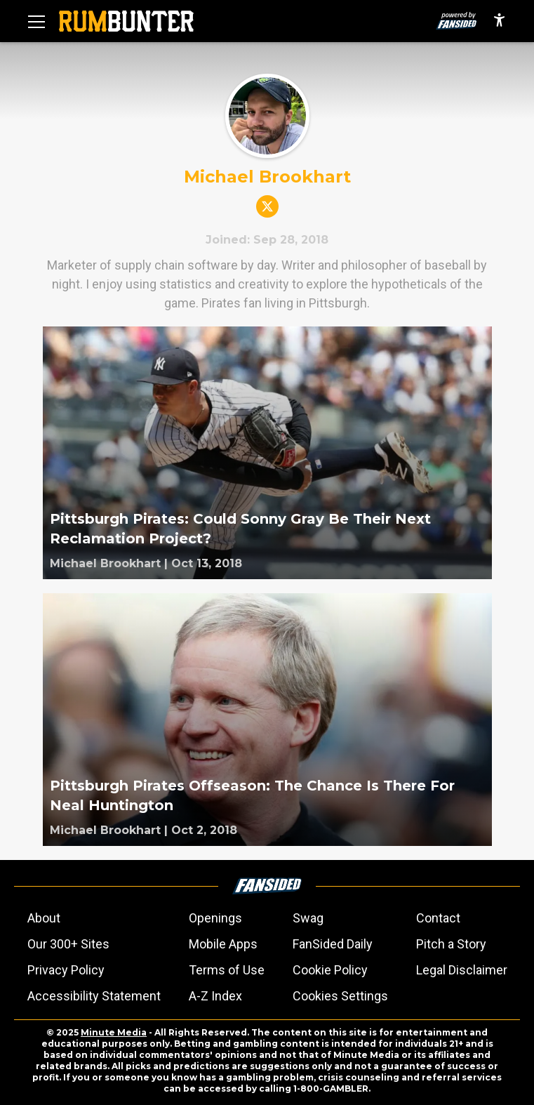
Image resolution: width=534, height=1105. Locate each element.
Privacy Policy (66, 969)
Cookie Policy (330, 969)
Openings (215, 918)
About (43, 918)
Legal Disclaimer (461, 969)
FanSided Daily (333, 944)
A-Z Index (215, 995)
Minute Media (114, 1032)
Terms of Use (227, 969)
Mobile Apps (223, 944)
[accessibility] (499, 21)
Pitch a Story (451, 944)
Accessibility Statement (94, 995)
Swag (308, 918)
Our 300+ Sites (68, 944)
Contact (438, 918)
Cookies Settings (340, 995)
